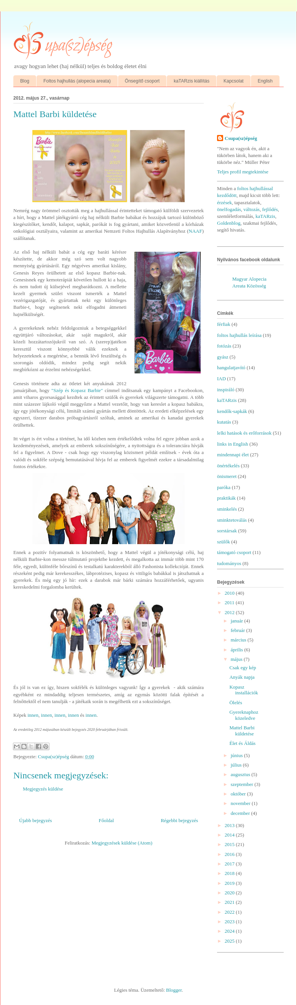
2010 (230, 593)
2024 (230, 931)
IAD (221, 378)
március (239, 640)
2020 (230, 892)
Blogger (174, 990)
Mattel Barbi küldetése (241, 731)
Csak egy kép (242, 667)
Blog (24, 81)
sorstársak (227, 530)
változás (251, 209)
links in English (232, 444)
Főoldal (106, 820)
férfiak (223, 324)
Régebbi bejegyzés (179, 820)
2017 (230, 864)
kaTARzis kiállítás (191, 81)
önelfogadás (229, 209)
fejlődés (270, 209)
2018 (230, 873)
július (237, 765)
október (239, 794)
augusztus (241, 774)
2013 (230, 825)
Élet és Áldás (242, 743)
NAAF (195, 231)
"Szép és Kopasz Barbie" (77, 390)
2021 (230, 902)
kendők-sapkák (232, 411)
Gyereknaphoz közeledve (243, 715)
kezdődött (226, 195)
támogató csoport (234, 552)
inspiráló (226, 389)
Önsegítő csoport (142, 81)
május (237, 659)
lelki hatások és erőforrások (244, 433)
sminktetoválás (232, 520)
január (237, 621)
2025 (230, 941)
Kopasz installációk (243, 690)
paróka (223, 487)
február (238, 630)
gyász (222, 357)
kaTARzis (265, 216)
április (237, 650)
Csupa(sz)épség (241, 138)
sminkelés (227, 509)
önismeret (226, 476)
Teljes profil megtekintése (242, 172)
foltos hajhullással (255, 188)
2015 (230, 844)
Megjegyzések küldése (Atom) (121, 843)
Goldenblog (228, 223)
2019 (230, 883)
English (265, 81)
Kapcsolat (234, 81)
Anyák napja (241, 677)
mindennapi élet (233, 454)
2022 (230, 912)
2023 (230, 921)
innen (32, 715)
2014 (230, 835)
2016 (230, 854)
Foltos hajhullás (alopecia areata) (77, 81)
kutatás (224, 422)
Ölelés (235, 702)
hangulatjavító (231, 367)
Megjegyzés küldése (43, 789)
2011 (230, 602)
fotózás (224, 346)
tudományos (229, 563)
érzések (224, 202)
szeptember (242, 784)
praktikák (226, 498)
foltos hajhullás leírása (239, 335)
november (241, 803)
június (237, 755)
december (241, 813)
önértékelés (228, 465)
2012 (230, 612)
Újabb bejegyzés (35, 820)
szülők (223, 542)
